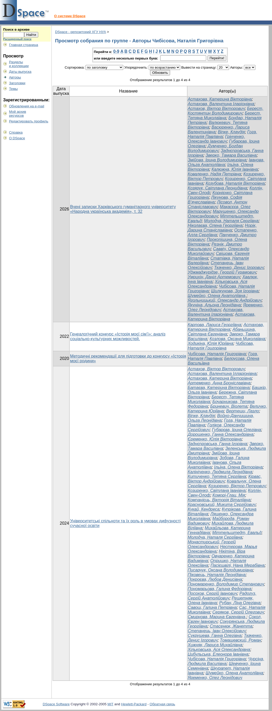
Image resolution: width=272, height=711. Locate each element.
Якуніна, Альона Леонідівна (214, 305)
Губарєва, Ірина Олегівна (236, 429)
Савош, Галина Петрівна (212, 607)
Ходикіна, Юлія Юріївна (210, 343)
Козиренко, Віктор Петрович (237, 486)
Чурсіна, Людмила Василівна (226, 661)
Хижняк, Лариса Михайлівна (215, 645)
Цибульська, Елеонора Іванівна (218, 654)
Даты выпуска (20, 72)
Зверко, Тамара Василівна (231, 155)
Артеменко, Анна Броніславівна (219, 383)
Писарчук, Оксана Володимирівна (220, 570)
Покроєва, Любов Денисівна (215, 579)
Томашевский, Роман (240, 640)
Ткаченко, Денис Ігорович (239, 267)
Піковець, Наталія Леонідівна (216, 574)
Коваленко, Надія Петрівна (214, 174)
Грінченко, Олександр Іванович (216, 138)
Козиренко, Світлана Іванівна (217, 490)
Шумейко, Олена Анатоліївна (234, 673)
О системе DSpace (70, 16)
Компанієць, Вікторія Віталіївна (219, 500)
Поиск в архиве (16, 29)
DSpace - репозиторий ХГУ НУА (80, 32)
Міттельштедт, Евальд (236, 532)
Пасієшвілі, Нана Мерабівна (238, 565)
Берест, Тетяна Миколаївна (224, 115)
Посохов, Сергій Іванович (212, 593)
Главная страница (23, 45)
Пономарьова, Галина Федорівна (219, 589)
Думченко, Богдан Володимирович (215, 148)
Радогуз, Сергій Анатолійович (222, 595)
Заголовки (17, 83)
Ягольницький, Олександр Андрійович (225, 300)
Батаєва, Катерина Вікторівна (219, 387)
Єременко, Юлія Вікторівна (215, 439)
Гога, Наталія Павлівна (222, 134)
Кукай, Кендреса (203, 509)
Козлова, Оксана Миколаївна (237, 339)
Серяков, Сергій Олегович (238, 612)
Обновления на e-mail (26, 106)
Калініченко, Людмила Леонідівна (220, 472)
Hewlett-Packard (134, 704)
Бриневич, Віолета (229, 406)
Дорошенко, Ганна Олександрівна (221, 434)
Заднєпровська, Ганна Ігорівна (217, 444)
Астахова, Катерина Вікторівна (220, 99)
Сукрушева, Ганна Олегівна (215, 635)
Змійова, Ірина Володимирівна (217, 160)
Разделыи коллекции (19, 64)
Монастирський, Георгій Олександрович (212, 544)
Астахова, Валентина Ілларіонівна (222, 373)
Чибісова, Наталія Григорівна (221, 345)
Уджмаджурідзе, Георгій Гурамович (222, 272)
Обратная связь (162, 704)
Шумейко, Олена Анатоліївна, (217, 295)
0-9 (116, 51)
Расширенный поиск (17, 39)
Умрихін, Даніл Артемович (214, 277)
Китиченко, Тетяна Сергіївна (217, 476)
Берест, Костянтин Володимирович (225, 110)
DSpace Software (56, 704)
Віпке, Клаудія (231, 132)
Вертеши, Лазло (242, 411)
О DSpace (17, 138)
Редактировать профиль (28, 121)
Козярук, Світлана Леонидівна (217, 188)
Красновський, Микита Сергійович (222, 504)
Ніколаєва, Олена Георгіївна (215, 225)
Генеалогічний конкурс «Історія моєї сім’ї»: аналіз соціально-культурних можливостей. (117, 336)
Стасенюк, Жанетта (231, 626)
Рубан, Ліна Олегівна (240, 603)
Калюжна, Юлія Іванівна (234, 169)
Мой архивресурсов (17, 113)
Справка (16, 132)
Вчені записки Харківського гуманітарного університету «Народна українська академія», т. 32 (123, 209)
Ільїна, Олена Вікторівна (238, 467)
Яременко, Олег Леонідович (215, 677)
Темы (13, 89)
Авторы (15, 77)
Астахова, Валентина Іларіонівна (221, 104)
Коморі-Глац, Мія (228, 495)
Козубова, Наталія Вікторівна (235, 183)
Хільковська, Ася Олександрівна (219, 649)
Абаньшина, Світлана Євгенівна (222, 331)
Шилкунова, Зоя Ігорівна (235, 291)
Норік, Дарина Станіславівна (222, 227)
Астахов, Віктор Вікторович (216, 108)
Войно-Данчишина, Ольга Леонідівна (221, 418)
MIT (110, 704)
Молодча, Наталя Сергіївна (231, 221)
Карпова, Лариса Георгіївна (214, 324)
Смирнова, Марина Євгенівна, (217, 617)
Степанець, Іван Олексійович (217, 631)
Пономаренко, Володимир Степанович (226, 584)
